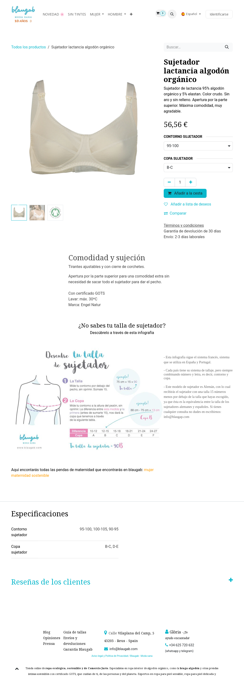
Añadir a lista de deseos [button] (187, 204)
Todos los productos (28, 47)
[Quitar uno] (169, 182)
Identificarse (219, 14)
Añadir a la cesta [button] (185, 193)
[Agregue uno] (190, 182)
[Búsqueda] (227, 47)
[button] (172, 14)
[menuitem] (53, 14)
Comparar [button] (175, 213)
